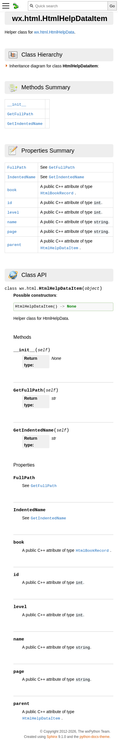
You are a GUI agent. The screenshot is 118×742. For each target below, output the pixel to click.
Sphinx (52, 737)
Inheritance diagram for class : (54, 66)
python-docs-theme (95, 737)
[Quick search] (68, 5)
